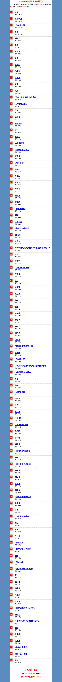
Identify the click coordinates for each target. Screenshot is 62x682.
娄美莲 (17, 313)
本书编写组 (19, 143)
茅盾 (16, 379)
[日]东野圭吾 (20, 25)
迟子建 (17, 287)
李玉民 (17, 490)
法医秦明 (18, 418)
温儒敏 (17, 117)
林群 (16, 660)
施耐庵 (17, 196)
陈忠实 (17, 471)
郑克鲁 (17, 412)
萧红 (16, 575)
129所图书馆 (37, 4)
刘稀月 (17, 615)
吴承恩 (17, 641)
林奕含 (17, 438)
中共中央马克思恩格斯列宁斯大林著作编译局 (32, 248)
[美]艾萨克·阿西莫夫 (23, 549)
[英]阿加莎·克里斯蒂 (23, 464)
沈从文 (17, 235)
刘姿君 (17, 444)
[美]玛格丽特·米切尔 (23, 497)
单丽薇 (17, 431)
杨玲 (16, 457)
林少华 (17, 320)
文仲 (16, 130)
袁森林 (17, 484)
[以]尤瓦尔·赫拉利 (22, 516)
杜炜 (16, 405)
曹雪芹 (17, 137)
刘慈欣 (17, 38)
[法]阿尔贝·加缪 (21, 654)
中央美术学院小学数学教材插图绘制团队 (31, 366)
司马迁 (17, 536)
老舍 (16, 84)
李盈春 (17, 189)
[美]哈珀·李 (19, 163)
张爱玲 (17, 202)
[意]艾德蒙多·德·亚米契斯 (25, 608)
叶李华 (17, 634)
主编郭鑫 (18, 222)
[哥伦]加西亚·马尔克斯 (24, 569)
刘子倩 (17, 477)
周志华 (17, 333)
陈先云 (17, 241)
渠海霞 (17, 340)
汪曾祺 (17, 398)
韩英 (16, 300)
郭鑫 (16, 215)
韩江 (16, 523)
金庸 (16, 45)
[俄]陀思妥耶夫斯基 (22, 451)
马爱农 (17, 595)
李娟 (16, 254)
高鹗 (16, 385)
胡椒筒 (17, 588)
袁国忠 (17, 529)
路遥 (16, 32)
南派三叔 (18, 124)
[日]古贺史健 (20, 392)
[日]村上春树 (20, 209)
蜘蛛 (16, 556)
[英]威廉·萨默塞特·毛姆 (24, 346)
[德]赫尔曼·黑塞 (21, 647)
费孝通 (17, 274)
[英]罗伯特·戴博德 (22, 268)
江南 (16, 281)
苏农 (16, 510)
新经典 (17, 52)
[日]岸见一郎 (20, 359)
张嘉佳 (17, 156)
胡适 (16, 628)
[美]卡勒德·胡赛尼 (22, 150)
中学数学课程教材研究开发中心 (27, 621)
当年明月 (18, 19)
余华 (16, 12)
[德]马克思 (19, 543)
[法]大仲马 (19, 562)
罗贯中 (17, 261)
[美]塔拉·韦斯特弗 (22, 228)
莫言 (16, 91)
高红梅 (17, 294)
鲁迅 (16, 58)
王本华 (17, 353)
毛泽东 (17, 71)
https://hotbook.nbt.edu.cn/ (31, 673)
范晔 (16, 110)
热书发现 (19, 4)
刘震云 (17, 326)
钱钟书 (17, 169)
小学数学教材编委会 (23, 372)
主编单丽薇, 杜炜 (21, 425)
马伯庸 (17, 78)
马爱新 (17, 503)
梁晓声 (17, 182)
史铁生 (17, 65)
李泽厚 (17, 601)
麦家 (16, 307)
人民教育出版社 (21, 104)
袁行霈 (17, 582)
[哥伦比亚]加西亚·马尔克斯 (25, 97)
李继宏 (17, 176)
